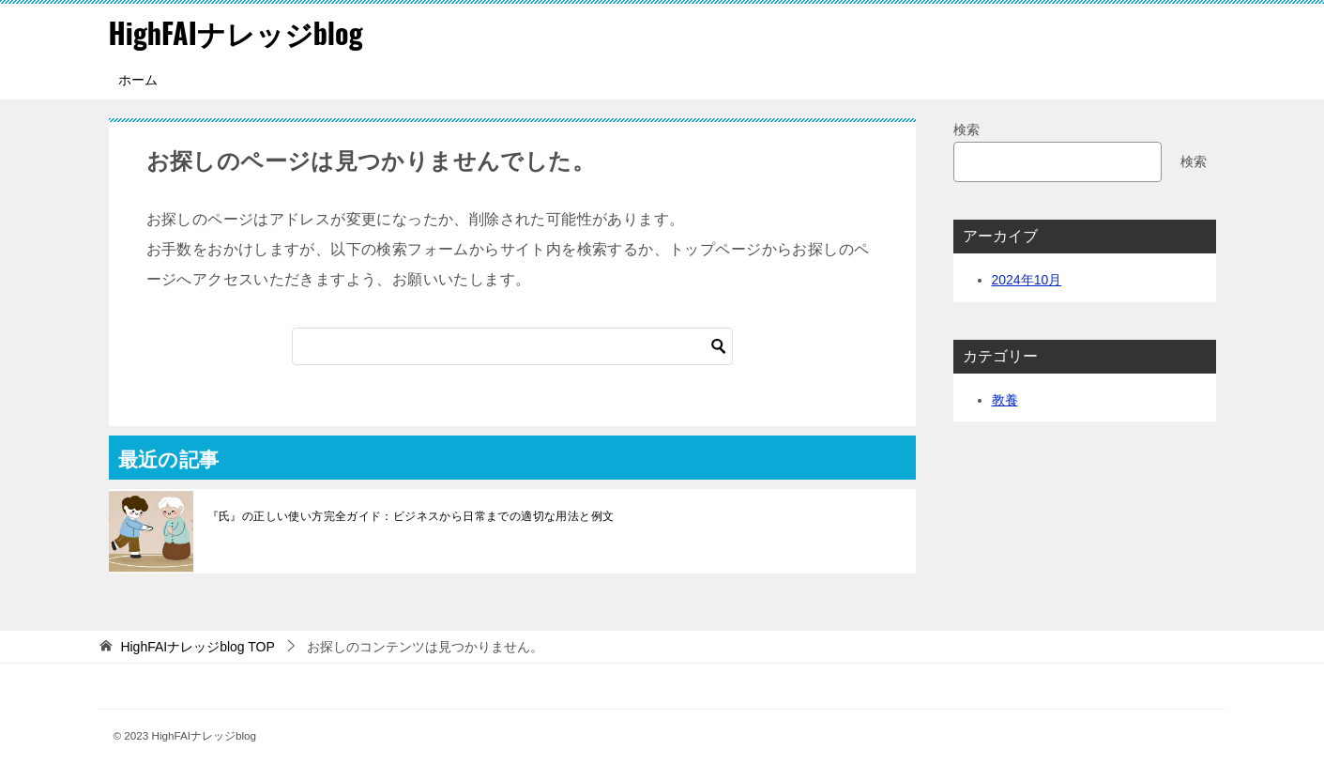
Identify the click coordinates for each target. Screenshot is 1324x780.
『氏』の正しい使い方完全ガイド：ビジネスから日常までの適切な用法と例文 (411, 516)
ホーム (138, 79)
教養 (1005, 399)
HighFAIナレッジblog (236, 32)
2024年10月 (1027, 279)
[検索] (512, 346)
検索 (966, 129)
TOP (197, 646)
